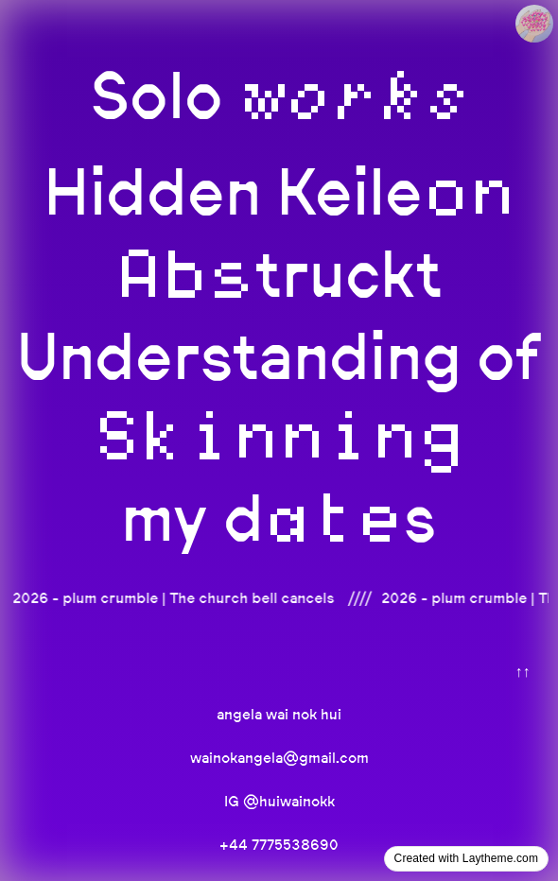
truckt (279, 273)
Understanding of (279, 394)
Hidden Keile (279, 191)
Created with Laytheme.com (466, 858)
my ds (279, 517)
